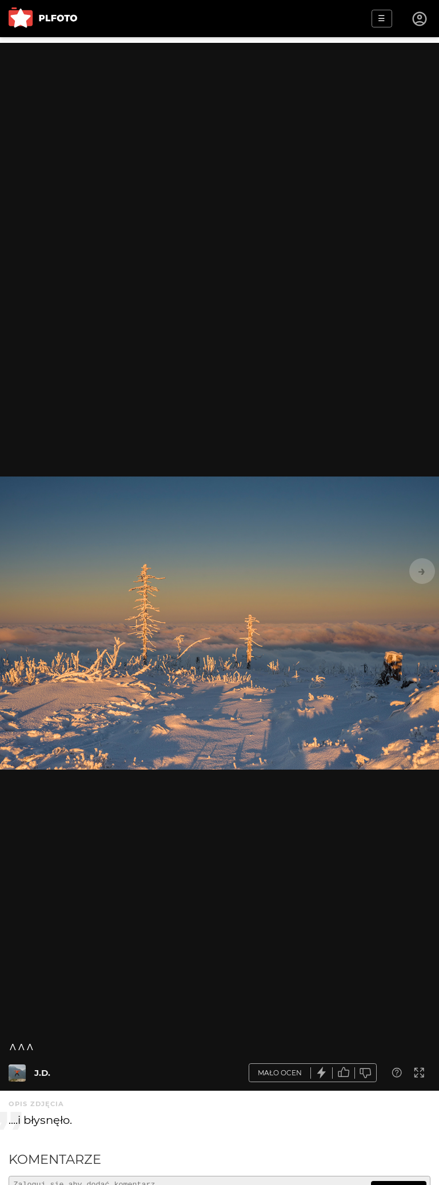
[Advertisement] (219, 123)
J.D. (42, 1072)
